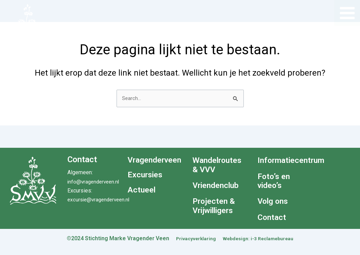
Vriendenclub (217, 185)
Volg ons (274, 201)
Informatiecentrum (283, 160)
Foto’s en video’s (275, 181)
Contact (272, 217)
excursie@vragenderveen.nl (100, 199)
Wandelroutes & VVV (218, 165)
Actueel (142, 187)
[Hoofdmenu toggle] (347, 13)
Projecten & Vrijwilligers (215, 206)
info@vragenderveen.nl (94, 181)
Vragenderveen (153, 159)
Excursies (146, 173)
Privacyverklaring (191, 238)
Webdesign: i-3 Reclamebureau (260, 238)
